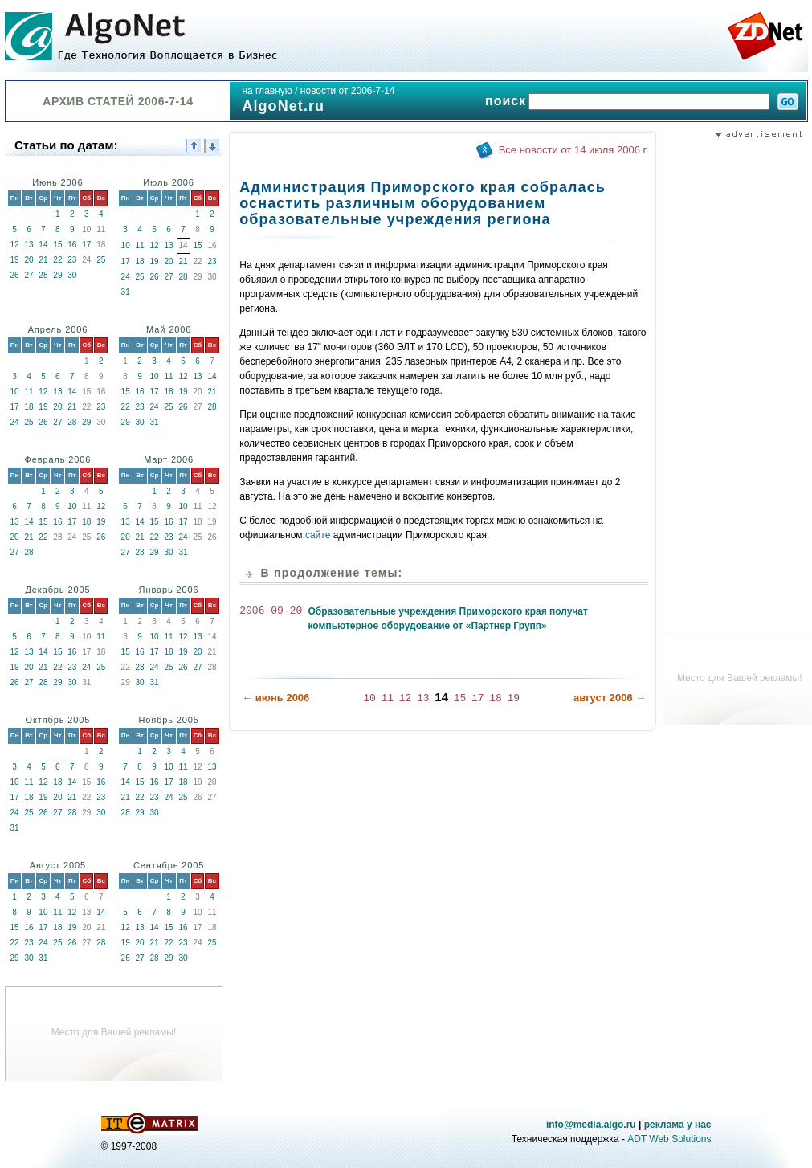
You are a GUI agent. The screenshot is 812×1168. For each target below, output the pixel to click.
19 (14, 259)
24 (125, 276)
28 (43, 275)
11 (140, 245)
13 (28, 244)
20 (28, 259)
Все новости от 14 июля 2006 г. (574, 150)
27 (28, 275)
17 (86, 244)
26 (14, 275)
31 (125, 292)
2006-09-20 (270, 611)
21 (43, 259)
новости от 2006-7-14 (347, 90)
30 (71, 275)
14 (43, 244)
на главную (267, 90)
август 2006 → (609, 697)
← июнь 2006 (275, 697)
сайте (317, 535)
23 (71, 259)
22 (57, 259)
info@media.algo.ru (591, 1124)
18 (140, 261)
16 (71, 244)
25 (100, 259)
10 (125, 245)
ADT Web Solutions (669, 1139)
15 (57, 244)
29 (57, 275)
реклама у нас (678, 1124)
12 (14, 244)
